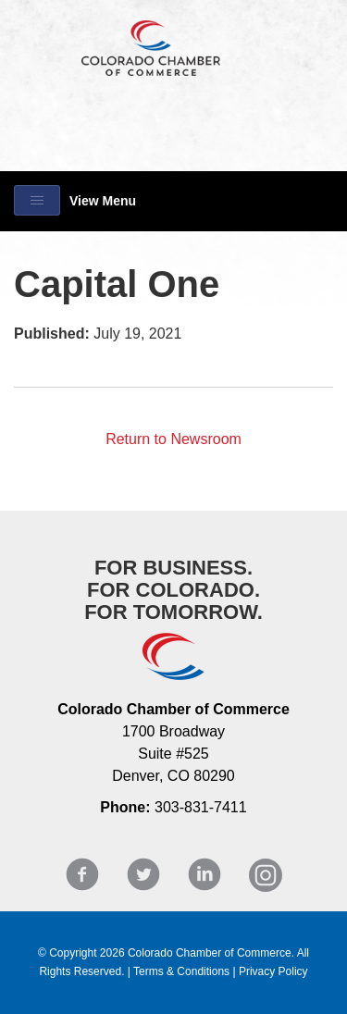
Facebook (82, 875)
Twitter (143, 875)
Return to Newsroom (173, 439)
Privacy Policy (273, 971)
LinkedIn (204, 875)
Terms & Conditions (181, 971)
